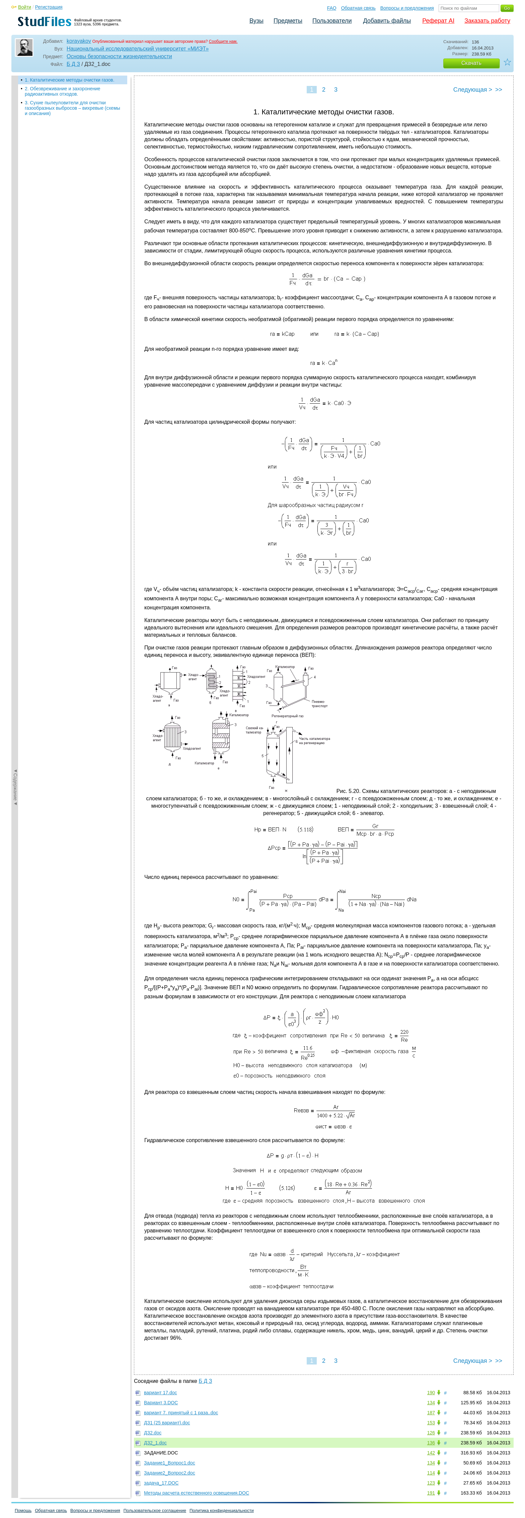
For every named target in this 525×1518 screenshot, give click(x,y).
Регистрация (49, 7)
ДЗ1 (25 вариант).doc (167, 1422)
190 (431, 1392)
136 (431, 1442)
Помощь (23, 1510)
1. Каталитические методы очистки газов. (70, 80)
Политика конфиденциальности (222, 1510)
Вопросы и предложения (407, 8)
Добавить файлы (387, 20)
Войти (24, 7)
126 (431, 1432)
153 (431, 1422)
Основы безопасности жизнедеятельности (119, 56)
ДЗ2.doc (152, 1432)
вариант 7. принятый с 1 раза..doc (181, 1412)
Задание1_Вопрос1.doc (169, 1462)
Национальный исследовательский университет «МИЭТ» (138, 49)
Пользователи (332, 20)
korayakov (79, 41)
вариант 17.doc (160, 1392)
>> (498, 89)
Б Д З (73, 64)
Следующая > (472, 89)
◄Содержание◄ (15, 193)
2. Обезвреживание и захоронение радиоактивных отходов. (62, 91)
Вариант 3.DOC (161, 1402)
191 (431, 1493)
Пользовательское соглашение (155, 1510)
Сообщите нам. (223, 41)
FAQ (331, 8)
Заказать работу (487, 20)
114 (431, 1473)
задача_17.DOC (161, 1483)
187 (431, 1412)
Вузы (256, 20)
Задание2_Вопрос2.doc (169, 1473)
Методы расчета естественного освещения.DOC (196, 1493)
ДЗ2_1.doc (155, 1442)
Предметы (288, 20)
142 (431, 1452)
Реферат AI (438, 20)
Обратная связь (358, 8)
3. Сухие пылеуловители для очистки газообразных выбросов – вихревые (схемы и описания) (72, 108)
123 (431, 1483)
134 (431, 1402)
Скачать (471, 63)
